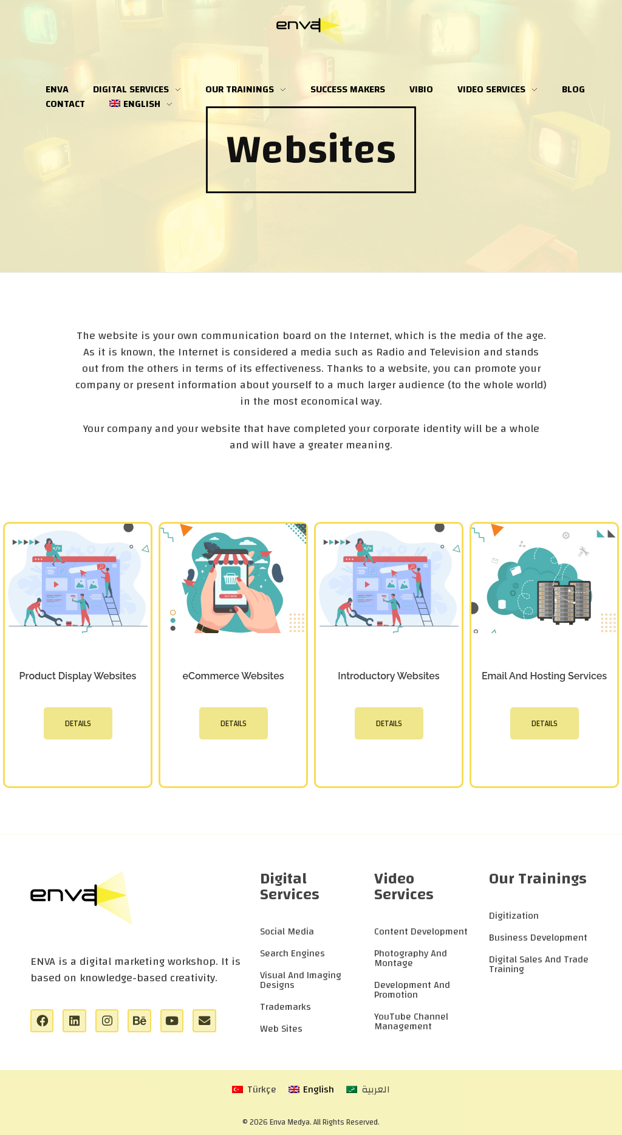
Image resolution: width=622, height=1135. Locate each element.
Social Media (287, 931)
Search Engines (292, 953)
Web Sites (281, 1029)
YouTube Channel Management (411, 1021)
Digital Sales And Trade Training (539, 964)
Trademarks (285, 1007)
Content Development (421, 931)
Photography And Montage (410, 958)
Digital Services (290, 886)
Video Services (404, 886)
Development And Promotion (412, 990)
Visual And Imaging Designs (300, 980)
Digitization (514, 916)
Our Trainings (538, 878)
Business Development (538, 937)
